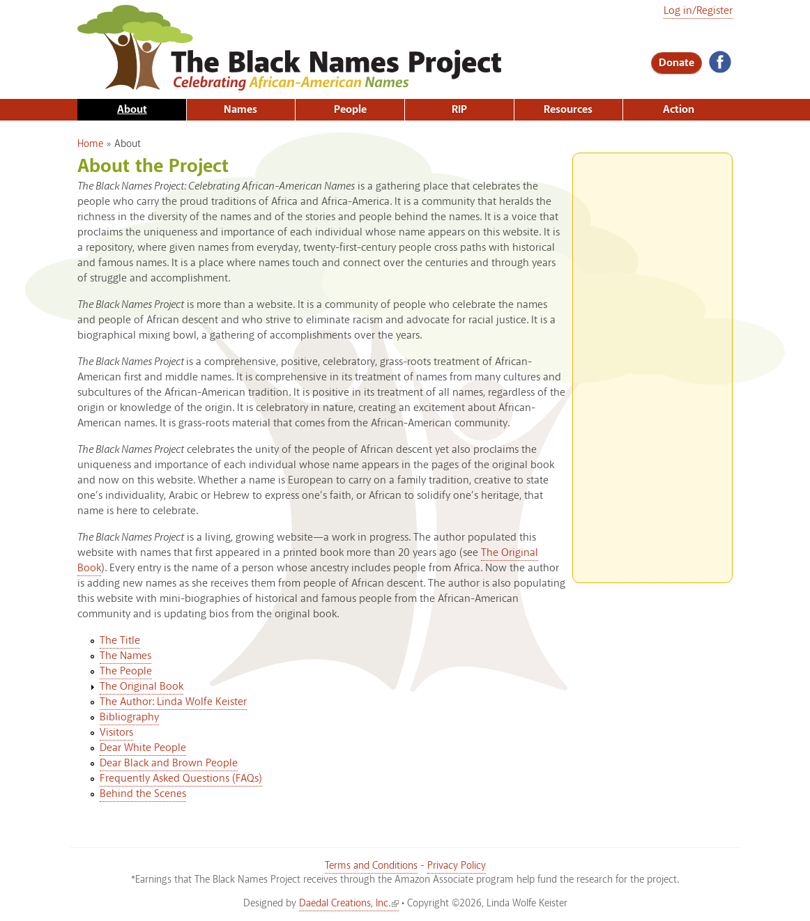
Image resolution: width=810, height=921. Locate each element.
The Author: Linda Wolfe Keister (173, 702)
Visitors (116, 732)
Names (240, 109)
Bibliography (129, 717)
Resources (568, 109)
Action (678, 109)
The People (126, 671)
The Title (120, 640)
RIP (459, 109)
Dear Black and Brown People (169, 763)
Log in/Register (698, 10)
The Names (125, 656)
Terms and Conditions (371, 866)
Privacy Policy (456, 866)
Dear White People (143, 748)
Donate (676, 63)
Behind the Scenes (143, 794)
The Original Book (141, 686)
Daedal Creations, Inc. (349, 904)
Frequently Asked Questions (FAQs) (181, 778)
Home (90, 144)
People (350, 109)
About (132, 109)
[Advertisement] (652, 362)
